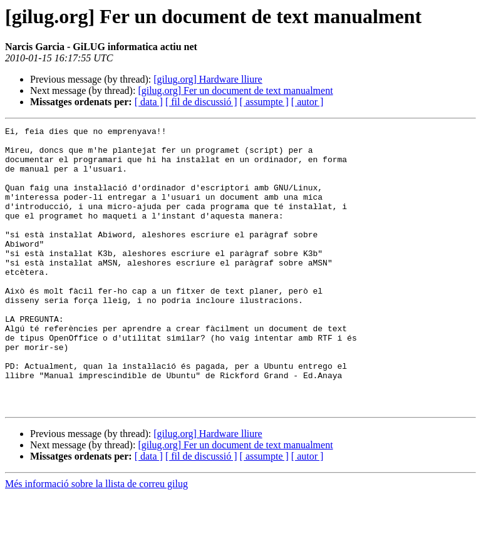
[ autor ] (307, 101)
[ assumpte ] (264, 101)
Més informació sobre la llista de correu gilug (96, 540)
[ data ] (149, 101)
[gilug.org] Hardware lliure (207, 79)
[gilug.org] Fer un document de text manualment (235, 90)
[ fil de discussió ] (201, 101)
